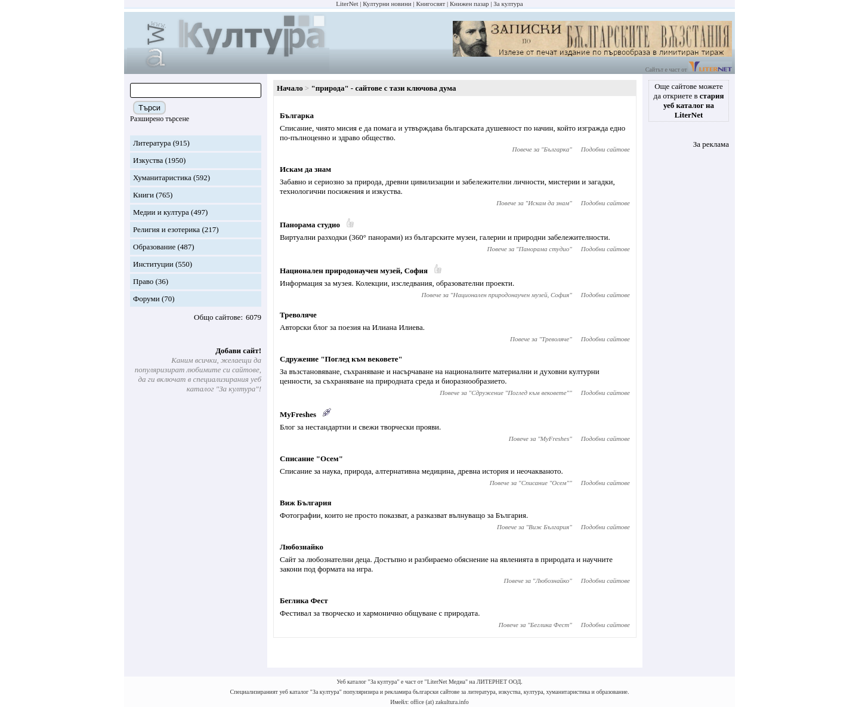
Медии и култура (161, 212)
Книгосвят (430, 3)
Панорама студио (310, 224)
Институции (153, 264)
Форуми (146, 298)
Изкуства (148, 160)
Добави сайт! (238, 350)
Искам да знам (305, 169)
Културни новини (387, 3)
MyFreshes (298, 414)
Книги (143, 194)
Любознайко (301, 546)
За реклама (711, 144)
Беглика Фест (304, 600)
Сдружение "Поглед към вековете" (341, 358)
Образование (154, 246)
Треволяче (298, 314)
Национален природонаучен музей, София (354, 270)
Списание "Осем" (311, 458)
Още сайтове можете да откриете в (689, 100)
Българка (297, 115)
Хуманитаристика (162, 177)
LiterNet (347, 3)
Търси (149, 107)
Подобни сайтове (605, 149)
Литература (152, 142)
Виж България (305, 502)
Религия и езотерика (166, 229)
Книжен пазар (469, 3)
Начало (290, 88)
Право (143, 281)
